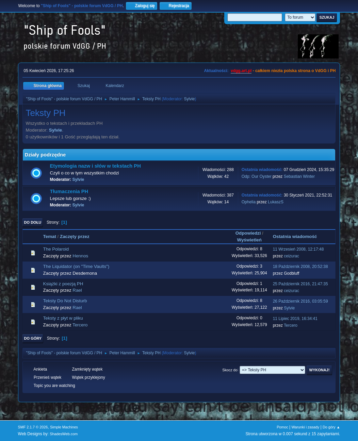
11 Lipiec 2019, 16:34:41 (295, 318)
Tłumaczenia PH (69, 191)
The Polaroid (56, 249)
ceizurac (291, 256)
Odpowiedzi (248, 233)
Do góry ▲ (331, 427)
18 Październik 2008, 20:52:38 (300, 266)
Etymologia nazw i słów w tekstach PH (95, 166)
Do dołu (33, 222)
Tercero (79, 324)
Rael (77, 290)
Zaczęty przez (75, 236)
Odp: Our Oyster (257, 176)
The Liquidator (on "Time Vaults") (76, 266)
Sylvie (189, 99)
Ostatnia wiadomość (298, 236)
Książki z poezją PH (63, 283)
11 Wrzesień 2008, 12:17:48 (298, 249)
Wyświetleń (249, 239)
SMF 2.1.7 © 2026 (33, 427)
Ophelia (249, 202)
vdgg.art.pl (241, 70)
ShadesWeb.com (64, 434)
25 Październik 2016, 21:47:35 (300, 284)
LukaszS (275, 202)
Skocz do (229, 370)
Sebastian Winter (299, 176)
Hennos (80, 255)
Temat (49, 236)
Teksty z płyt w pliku (63, 318)
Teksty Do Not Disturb (65, 300)
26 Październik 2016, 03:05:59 (300, 301)
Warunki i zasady (306, 427)
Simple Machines (64, 427)
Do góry (33, 338)
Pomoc (282, 427)
